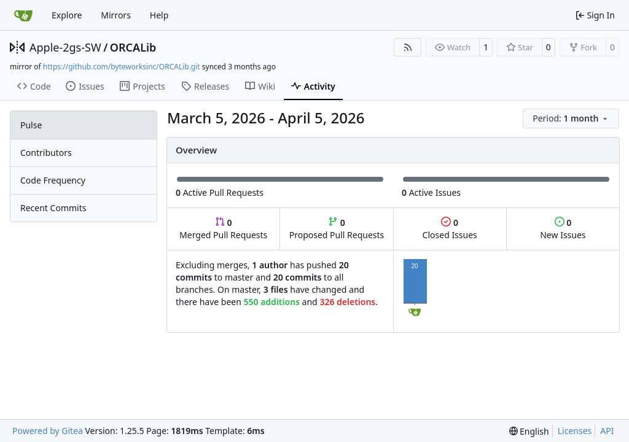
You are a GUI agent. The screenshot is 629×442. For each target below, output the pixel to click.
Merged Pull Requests (223, 229)
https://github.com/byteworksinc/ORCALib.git (121, 66)
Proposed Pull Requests (337, 229)
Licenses (575, 430)
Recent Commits (53, 208)
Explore (67, 15)
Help (159, 15)
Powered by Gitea (47, 430)
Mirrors (116, 15)
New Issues (562, 229)
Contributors (46, 152)
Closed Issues (450, 229)
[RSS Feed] (408, 47)
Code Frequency (52, 180)
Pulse (31, 125)
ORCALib (133, 47)
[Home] (23, 15)
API (607, 430)
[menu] (571, 118)
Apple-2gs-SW (65, 47)
